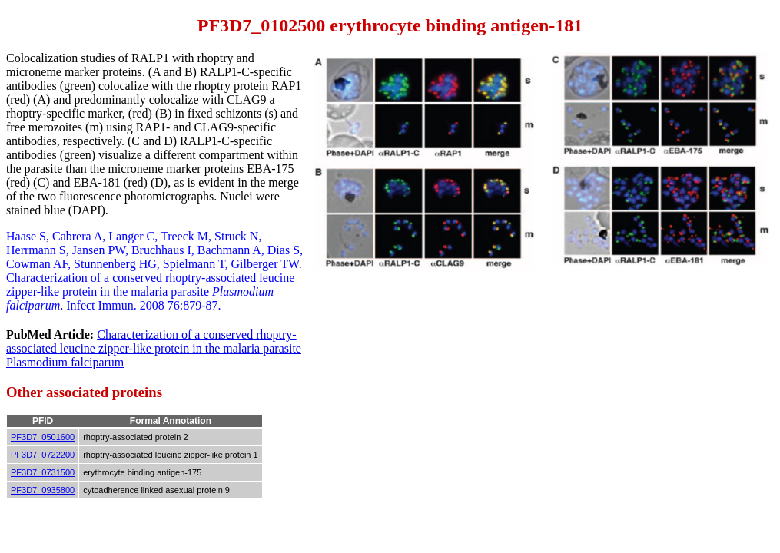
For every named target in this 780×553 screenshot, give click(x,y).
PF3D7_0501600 (43, 437)
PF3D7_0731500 (43, 472)
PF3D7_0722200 (43, 454)
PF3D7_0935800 (43, 490)
